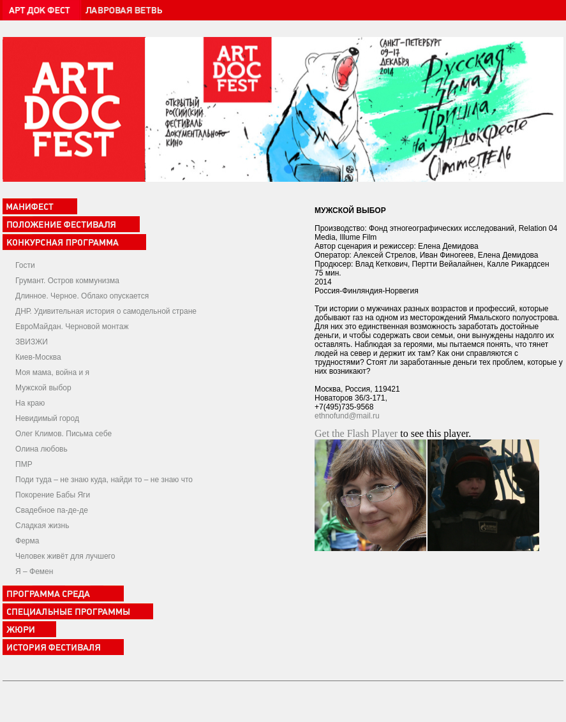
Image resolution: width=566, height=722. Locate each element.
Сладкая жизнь (42, 525)
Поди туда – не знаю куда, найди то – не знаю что (104, 479)
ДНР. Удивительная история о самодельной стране (106, 311)
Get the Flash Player (356, 433)
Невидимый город (47, 418)
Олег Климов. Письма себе (63, 433)
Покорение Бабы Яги (52, 494)
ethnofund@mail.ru (347, 415)
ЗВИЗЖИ (31, 341)
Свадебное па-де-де (51, 510)
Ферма (27, 540)
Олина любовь (41, 449)
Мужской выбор (43, 387)
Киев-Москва (38, 357)
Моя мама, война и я (52, 372)
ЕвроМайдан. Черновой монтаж (71, 326)
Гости (25, 265)
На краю (30, 403)
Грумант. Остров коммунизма (67, 280)
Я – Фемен (34, 571)
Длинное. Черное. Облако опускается (82, 295)
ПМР (24, 464)
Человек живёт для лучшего (65, 556)
